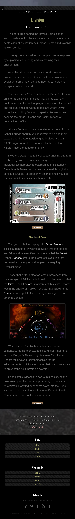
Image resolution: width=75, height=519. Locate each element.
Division (32, 12)
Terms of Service (43, 513)
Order (47, 12)
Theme (19, 12)
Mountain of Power (42, 27)
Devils (25, 12)
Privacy (53, 513)
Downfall (40, 12)
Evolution (54, 12)
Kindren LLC (31, 513)
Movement (29, 27)
